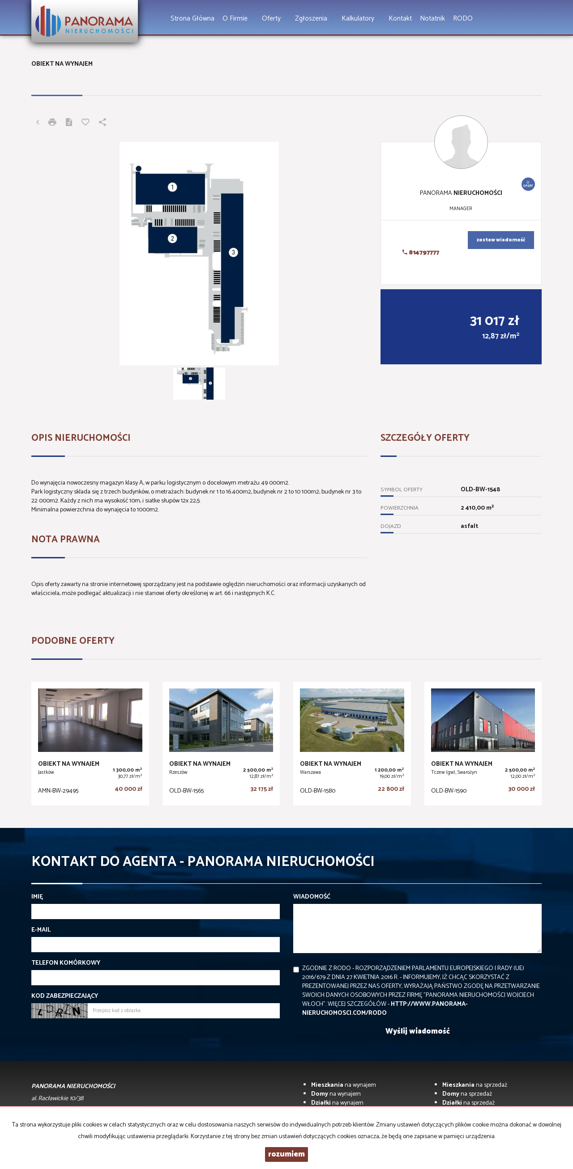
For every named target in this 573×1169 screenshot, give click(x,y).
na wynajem (343, 1085)
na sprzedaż (474, 1085)
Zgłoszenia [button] (314, 18)
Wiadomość (311, 897)
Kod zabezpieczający (64, 996)
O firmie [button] (238, 18)
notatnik (432, 18)
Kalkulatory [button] (361, 18)
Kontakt (400, 18)
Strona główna (192, 18)
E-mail (41, 930)
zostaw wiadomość (501, 240)
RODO (463, 18)
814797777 (420, 253)
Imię (37, 897)
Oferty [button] (274, 18)
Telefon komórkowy (65, 963)
